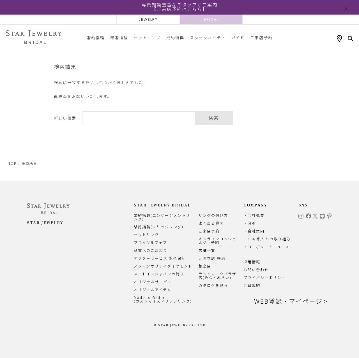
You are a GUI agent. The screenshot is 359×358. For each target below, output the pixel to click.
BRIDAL (211, 19)
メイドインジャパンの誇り (159, 273)
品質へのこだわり (150, 250)
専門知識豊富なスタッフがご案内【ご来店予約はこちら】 (179, 7)
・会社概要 (253, 215)
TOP (12, 163)
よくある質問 (211, 223)
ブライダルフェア (150, 242)
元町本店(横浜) (213, 258)
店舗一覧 (207, 250)
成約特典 (175, 37)
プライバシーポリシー (264, 277)
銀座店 (205, 266)
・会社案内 (253, 231)
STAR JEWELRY (45, 223)
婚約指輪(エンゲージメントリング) (162, 217)
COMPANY (255, 205)
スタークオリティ (207, 37)
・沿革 (249, 223)
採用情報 (251, 261)
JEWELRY (148, 19)
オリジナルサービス (153, 281)
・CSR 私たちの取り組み (267, 238)
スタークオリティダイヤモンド (163, 266)
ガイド (238, 37)
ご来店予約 (261, 37)
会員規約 (251, 285)
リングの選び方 (213, 215)
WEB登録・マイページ (288, 300)
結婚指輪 (119, 37)
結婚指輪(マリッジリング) (158, 226)
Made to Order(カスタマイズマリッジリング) (163, 299)
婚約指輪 (96, 37)
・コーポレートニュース (266, 246)
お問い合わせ (256, 269)
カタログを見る (213, 285)
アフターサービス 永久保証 (160, 258)
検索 (214, 118)
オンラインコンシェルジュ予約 (217, 240)
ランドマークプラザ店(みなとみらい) (217, 275)
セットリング (147, 37)
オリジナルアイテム (152, 289)
